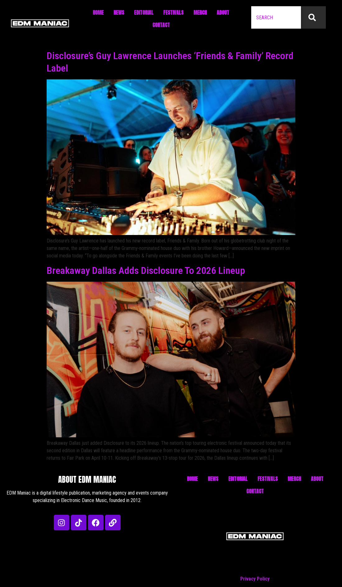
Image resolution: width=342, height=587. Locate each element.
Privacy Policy (255, 579)
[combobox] (276, 17)
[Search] (313, 17)
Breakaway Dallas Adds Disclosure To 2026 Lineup (146, 270)
